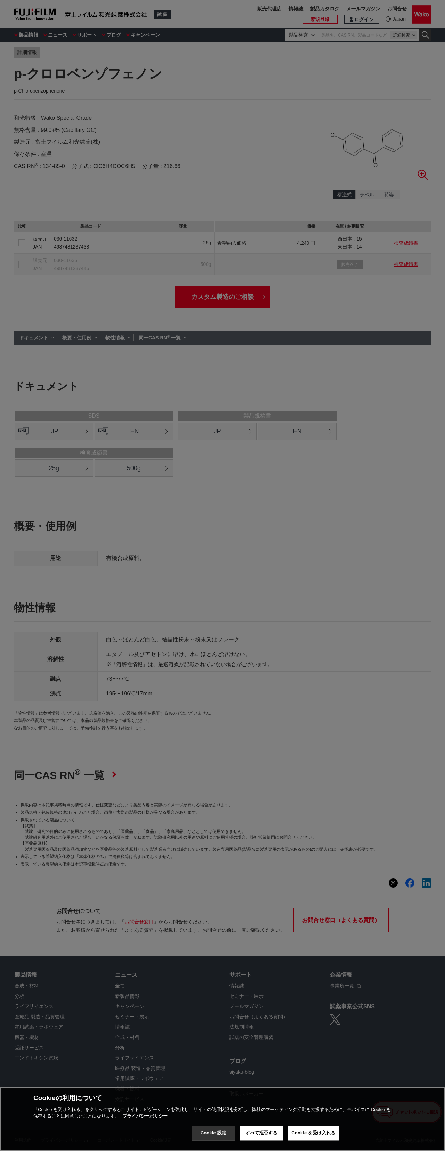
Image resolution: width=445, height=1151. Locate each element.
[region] (222, 1119)
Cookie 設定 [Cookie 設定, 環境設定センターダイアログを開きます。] (213, 1132)
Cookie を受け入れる (313, 1132)
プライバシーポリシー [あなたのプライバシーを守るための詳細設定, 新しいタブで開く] (145, 1116)
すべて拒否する (261, 1132)
